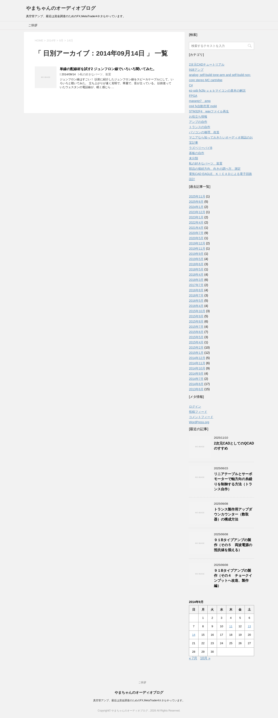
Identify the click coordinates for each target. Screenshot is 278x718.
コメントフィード (201, 417)
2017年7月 (196, 285)
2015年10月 (197, 311)
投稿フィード (198, 411)
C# (191, 85)
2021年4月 (196, 227)
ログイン (195, 406)
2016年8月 (196, 290)
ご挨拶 (32, 25)
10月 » (205, 658)
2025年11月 (197, 196)
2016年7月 (196, 295)
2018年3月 (196, 280)
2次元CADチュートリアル (206, 64)
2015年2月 (196, 347)
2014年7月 (196, 378)
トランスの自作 (199, 127)
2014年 (51, 40)
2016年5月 (196, 300)
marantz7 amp (200, 101)
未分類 (193, 158)
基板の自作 (196, 153)
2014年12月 (197, 358)
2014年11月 (197, 363)
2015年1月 (196, 352)
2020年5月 (196, 238)
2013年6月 (196, 389)
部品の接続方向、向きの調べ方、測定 (215, 168)
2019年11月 (197, 248)
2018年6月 (196, 264)
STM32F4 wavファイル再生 (209, 111)
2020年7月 (196, 233)
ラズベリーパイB (200, 148)
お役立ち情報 (198, 116)
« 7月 (193, 658)
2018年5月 (196, 269)
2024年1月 (196, 207)
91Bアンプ (196, 69)
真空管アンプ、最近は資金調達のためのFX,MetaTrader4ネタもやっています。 (139, 700)
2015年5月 (196, 337)
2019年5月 (196, 259)
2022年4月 (196, 222)
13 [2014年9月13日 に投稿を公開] (249, 626)
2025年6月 (196, 201)
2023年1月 (196, 217)
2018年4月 (196, 274)
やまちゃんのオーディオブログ (61, 8)
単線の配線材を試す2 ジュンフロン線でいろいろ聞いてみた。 (108, 69)
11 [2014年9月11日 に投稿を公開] (230, 626)
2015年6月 (196, 332)
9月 (61, 40)
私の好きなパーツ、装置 (95, 74)
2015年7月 (196, 326)
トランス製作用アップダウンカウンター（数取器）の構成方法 (233, 514)
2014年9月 (196, 373)
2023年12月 (197, 212)
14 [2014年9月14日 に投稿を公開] (193, 634)
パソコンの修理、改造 (204, 132)
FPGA (193, 95)
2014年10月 (197, 368)
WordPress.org (199, 422)
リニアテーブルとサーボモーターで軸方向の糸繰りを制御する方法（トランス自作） (233, 481)
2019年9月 (196, 253)
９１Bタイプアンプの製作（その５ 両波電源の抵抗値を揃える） (233, 545)
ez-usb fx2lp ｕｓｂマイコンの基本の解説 (217, 90)
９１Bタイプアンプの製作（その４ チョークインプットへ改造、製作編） (233, 578)
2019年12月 (197, 243)
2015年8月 (196, 321)
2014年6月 (196, 384)
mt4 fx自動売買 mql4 (203, 106)
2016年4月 (196, 306)
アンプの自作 (198, 122)
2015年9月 (196, 316)
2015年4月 (196, 342)
